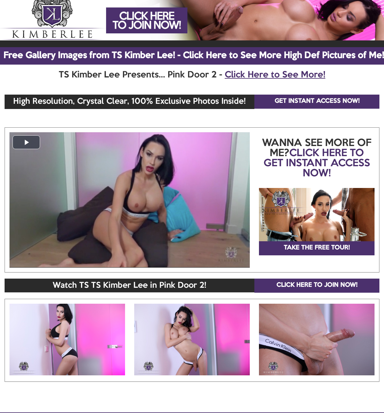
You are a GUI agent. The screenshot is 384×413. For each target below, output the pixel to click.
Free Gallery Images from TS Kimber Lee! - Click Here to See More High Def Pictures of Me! (193, 56)
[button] (26, 142)
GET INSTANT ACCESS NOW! (317, 101)
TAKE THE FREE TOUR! (317, 248)
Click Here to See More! (275, 75)
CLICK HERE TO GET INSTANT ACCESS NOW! (317, 163)
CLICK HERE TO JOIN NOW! (316, 285)
